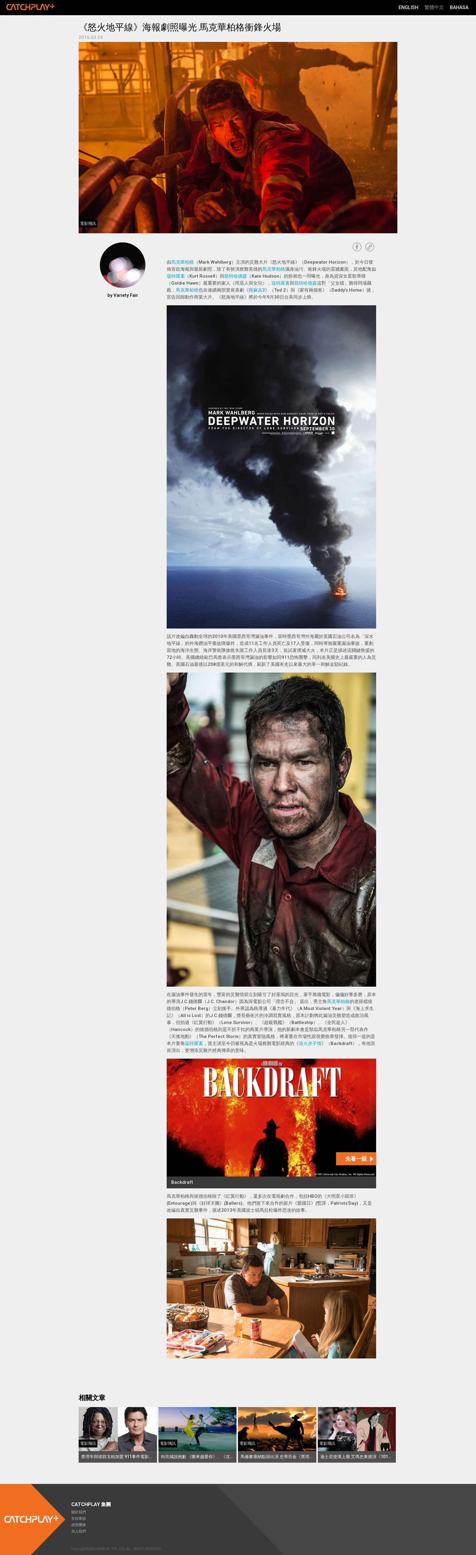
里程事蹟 (78, 1518)
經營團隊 (78, 1525)
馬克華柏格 (182, 262)
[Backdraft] (271, 1123)
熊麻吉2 (257, 290)
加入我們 (78, 1531)
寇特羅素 (176, 276)
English (408, 7)
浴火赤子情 (310, 1043)
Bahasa (459, 7)
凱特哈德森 (235, 276)
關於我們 (78, 1512)
